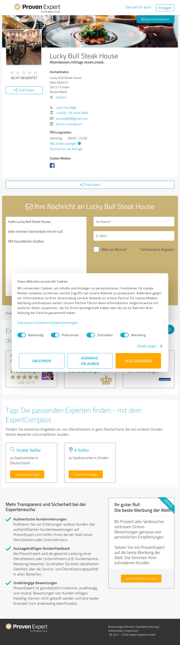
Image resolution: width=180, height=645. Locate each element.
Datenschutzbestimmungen (59, 322)
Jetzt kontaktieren (155, 19)
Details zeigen (145, 346)
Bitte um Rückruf (113, 249)
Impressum (27, 322)
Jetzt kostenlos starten (141, 578)
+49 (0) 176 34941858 (72, 113)
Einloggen (165, 7)
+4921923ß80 (66, 107)
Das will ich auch (138, 7)
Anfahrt (61, 97)
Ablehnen (42, 360)
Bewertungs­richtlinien (121, 627)
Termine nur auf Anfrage (66, 149)
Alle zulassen (138, 360)
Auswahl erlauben (90, 360)
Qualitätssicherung (147, 627)
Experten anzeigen (27, 474)
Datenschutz (115, 631)
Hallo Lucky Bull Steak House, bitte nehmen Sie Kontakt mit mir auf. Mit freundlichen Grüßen (46, 256)
